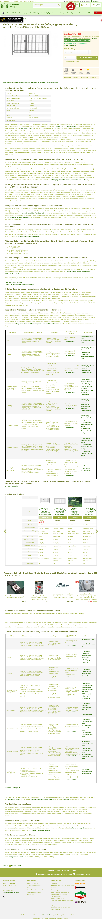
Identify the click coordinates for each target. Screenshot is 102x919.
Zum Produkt (60, 517)
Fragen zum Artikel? (12, 486)
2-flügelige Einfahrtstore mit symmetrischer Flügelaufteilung (70, 180)
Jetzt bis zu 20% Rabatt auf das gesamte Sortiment (62, 887)
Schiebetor (66, 799)
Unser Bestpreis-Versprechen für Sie (61, 892)
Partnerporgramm (56, 890)
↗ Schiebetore (85, 466)
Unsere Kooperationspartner (59, 894)
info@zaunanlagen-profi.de (11, 892)
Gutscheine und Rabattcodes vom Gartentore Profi (60, 908)
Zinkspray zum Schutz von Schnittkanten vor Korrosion (39, 596)
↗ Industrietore (85, 470)
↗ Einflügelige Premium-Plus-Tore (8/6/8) (87, 440)
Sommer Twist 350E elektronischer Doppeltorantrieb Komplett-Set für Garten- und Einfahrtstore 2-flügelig (63, 595)
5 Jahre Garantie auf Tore (58, 898)
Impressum (54, 905)
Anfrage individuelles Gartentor (41, 830)
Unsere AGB (30, 894)
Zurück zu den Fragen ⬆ (12, 787)
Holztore (51, 799)
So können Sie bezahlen (34, 885)
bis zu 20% (94, 38)
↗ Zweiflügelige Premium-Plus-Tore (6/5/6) (87, 424)
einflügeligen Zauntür (13, 799)
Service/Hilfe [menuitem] (95, 1)
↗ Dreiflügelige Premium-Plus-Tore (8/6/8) (87, 453)
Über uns (55, 82)
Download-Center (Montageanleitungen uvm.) (62, 902)
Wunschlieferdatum (70, 45)
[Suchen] (59, 5)
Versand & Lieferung (32, 883)
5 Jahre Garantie (70, 341)
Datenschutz (54, 883)
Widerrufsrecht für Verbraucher (35, 890)
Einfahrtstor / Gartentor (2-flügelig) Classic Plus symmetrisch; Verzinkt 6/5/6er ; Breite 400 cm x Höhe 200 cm (60, 511)
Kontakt (29, 888)
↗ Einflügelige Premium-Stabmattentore (85, 402)
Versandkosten (47, 914)
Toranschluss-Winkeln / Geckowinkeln (33, 213)
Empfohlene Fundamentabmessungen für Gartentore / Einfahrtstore (36, 324)
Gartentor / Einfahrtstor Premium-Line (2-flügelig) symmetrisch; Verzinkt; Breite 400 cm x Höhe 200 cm (75, 511)
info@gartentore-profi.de (78, 828)
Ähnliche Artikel (16, 866)
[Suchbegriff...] (47, 5)
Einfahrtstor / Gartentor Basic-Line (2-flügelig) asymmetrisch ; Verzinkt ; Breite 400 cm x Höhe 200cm (45, 511)
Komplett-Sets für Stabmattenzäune (65, 126)
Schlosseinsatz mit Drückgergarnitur (29, 236)
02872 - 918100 (85, 1)
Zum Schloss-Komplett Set (14, 282)
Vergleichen (68, 61)
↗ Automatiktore (86, 468)
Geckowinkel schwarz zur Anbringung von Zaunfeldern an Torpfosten (15, 596)
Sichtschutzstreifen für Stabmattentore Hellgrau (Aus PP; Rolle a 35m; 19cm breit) (86, 595)
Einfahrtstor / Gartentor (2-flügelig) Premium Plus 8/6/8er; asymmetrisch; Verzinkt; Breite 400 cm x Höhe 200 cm (90, 511)
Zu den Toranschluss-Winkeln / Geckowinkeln (20, 284)
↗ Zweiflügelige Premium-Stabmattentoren (86, 408)
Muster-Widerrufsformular (34, 892)
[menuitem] (47, 5)
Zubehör (21, 82)
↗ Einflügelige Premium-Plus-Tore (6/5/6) (87, 418)
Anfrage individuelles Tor (31, 82)
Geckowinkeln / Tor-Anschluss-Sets (17, 217)
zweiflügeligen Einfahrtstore (39, 799)
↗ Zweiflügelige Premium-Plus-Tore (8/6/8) (87, 447)
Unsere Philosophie (56, 896)
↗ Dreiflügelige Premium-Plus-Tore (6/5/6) (87, 431)
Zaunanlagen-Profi (26, 128)
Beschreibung (7, 82)
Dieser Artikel (45, 517)
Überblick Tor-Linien (46, 82)
